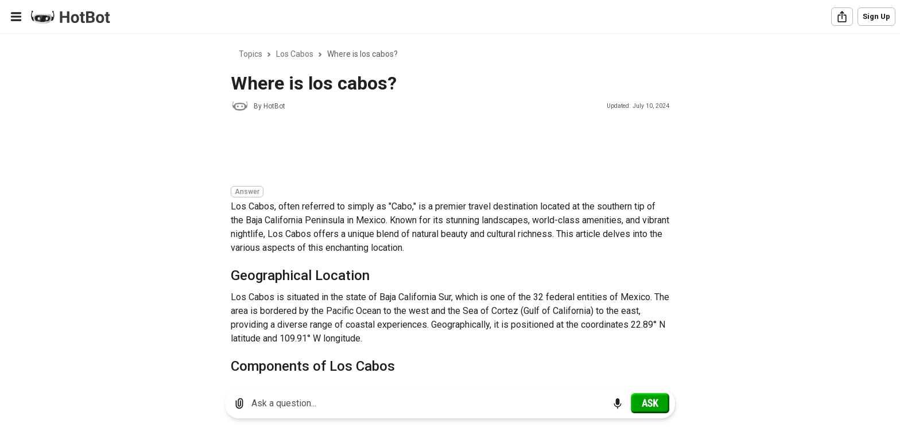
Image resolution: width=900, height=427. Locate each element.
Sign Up (876, 16)
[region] (450, 206)
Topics (250, 54)
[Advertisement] (440, 150)
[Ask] (650, 403)
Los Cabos (294, 54)
